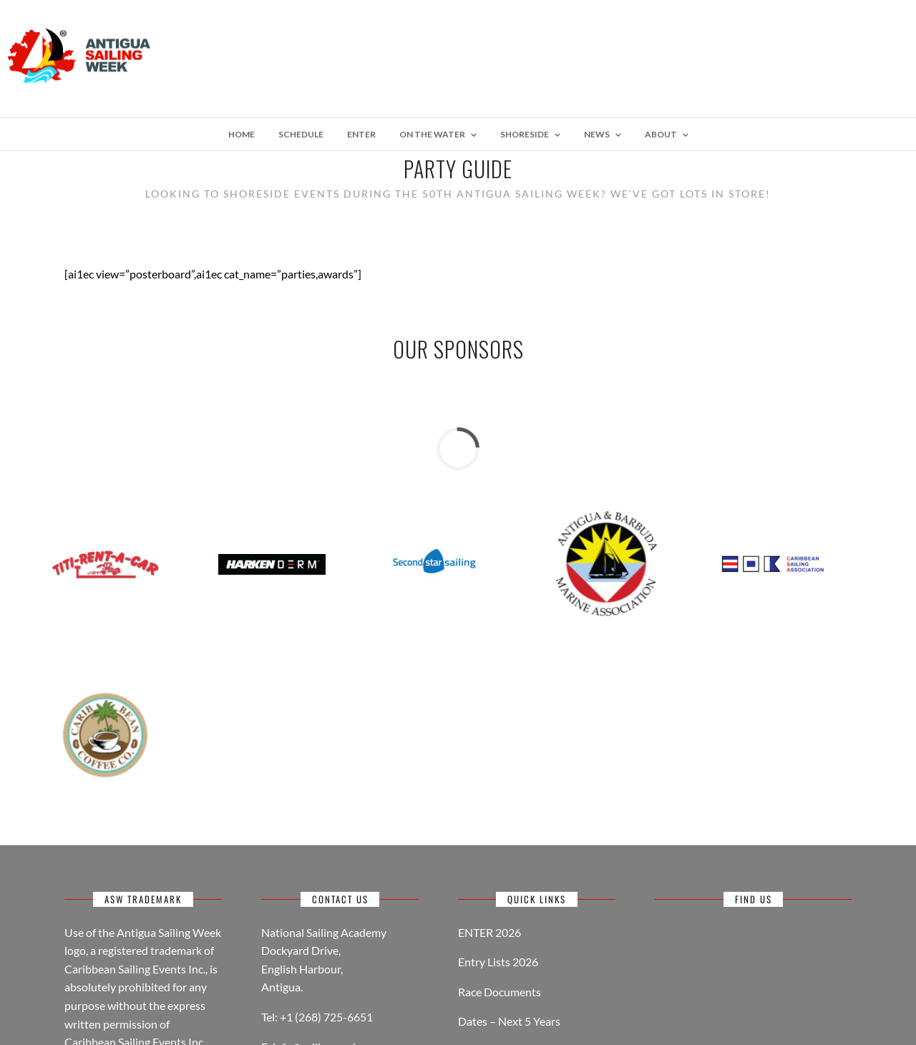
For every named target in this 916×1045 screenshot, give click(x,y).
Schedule (300, 134)
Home (241, 134)
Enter (361, 134)
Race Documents (499, 991)
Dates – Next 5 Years (509, 1021)
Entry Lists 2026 (498, 961)
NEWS (597, 134)
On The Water (432, 134)
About (661, 134)
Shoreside (524, 134)
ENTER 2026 (489, 932)
